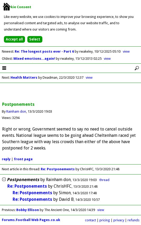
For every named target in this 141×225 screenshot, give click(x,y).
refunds (133, 220)
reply (6, 159)
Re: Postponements (58, 169)
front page (23, 159)
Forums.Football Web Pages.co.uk (31, 220)
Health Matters (24, 77)
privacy (118, 220)
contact (90, 220)
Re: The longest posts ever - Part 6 (45, 51)
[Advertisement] (70, 92)
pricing (104, 220)
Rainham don (16, 111)
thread (104, 180)
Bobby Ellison (27, 210)
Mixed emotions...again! (34, 59)
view (126, 51)
